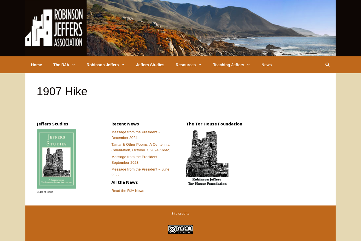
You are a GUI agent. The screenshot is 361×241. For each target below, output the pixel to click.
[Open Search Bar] (327, 64)
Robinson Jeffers (109, 64)
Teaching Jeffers (234, 64)
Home (36, 65)
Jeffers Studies (150, 65)
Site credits (180, 213)
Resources (192, 64)
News (266, 65)
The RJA (67, 64)
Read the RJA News (127, 191)
